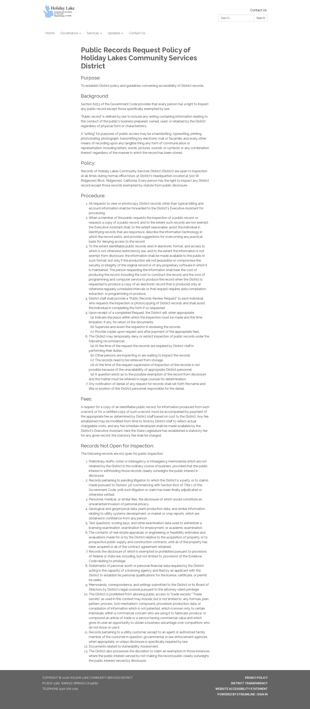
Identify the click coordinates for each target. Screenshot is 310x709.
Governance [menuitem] (69, 33)
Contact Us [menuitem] (137, 33)
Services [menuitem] (93, 33)
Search (260, 18)
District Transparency (249, 683)
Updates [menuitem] (114, 33)
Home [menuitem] (49, 33)
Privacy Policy (256, 677)
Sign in (262, 694)
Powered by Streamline (236, 694)
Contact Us (258, 10)
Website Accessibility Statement (241, 688)
